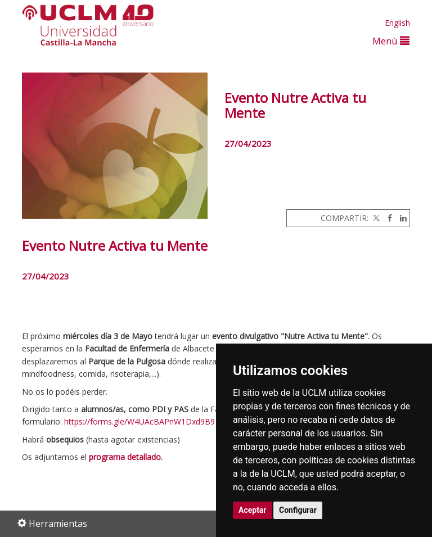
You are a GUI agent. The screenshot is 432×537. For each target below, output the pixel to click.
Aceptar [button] (252, 510)
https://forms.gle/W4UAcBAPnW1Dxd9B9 (139, 421)
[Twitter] (375, 218)
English (397, 22)
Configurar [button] (298, 510)
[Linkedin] (400, 218)
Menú (391, 40)
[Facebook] (387, 218)
